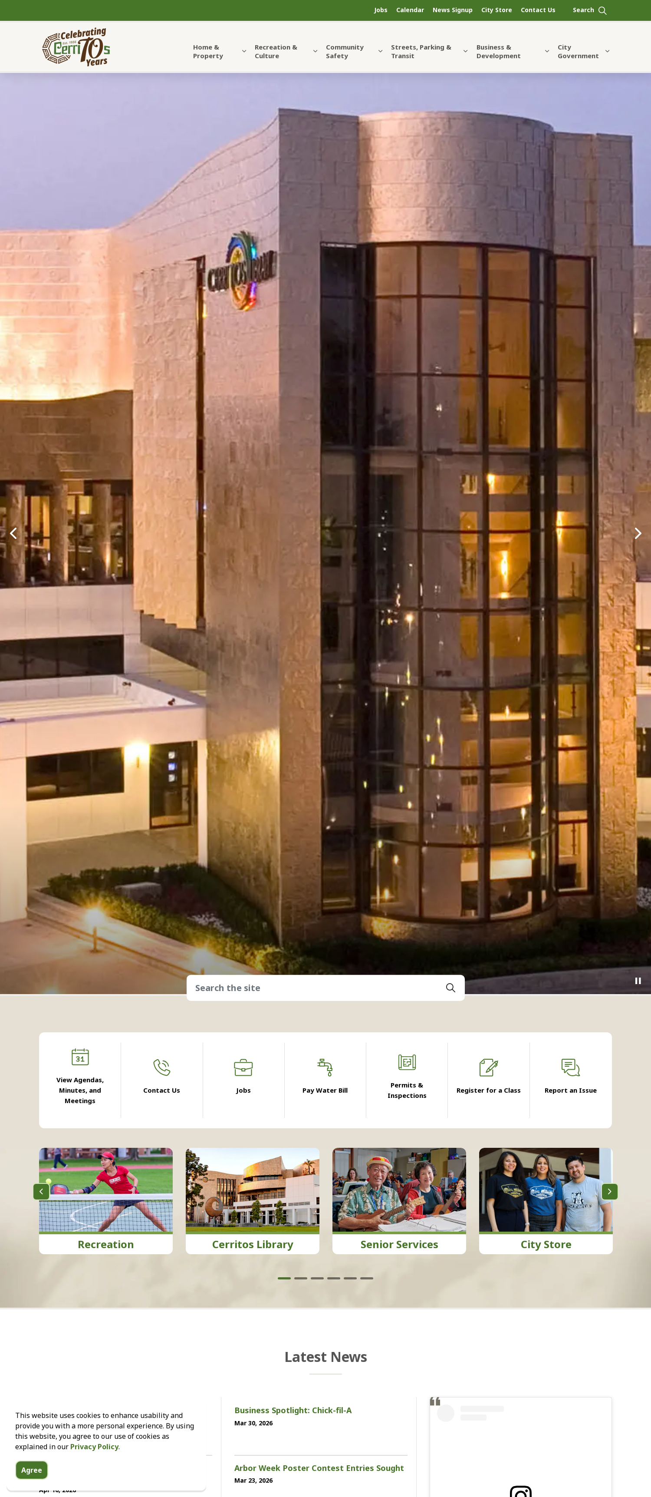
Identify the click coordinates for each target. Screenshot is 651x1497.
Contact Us (538, 10)
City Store (496, 10)
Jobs (381, 10)
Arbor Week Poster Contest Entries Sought (319, 1468)
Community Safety (345, 51)
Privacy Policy (94, 1446)
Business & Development (499, 51)
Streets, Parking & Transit (421, 51)
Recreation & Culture (276, 51)
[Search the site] (326, 987)
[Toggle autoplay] (638, 981)
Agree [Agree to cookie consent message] (31, 1470)
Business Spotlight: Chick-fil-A (293, 1410)
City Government (578, 51)
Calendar (410, 10)
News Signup (453, 10)
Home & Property (208, 51)
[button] (451, 987)
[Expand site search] (590, 10)
